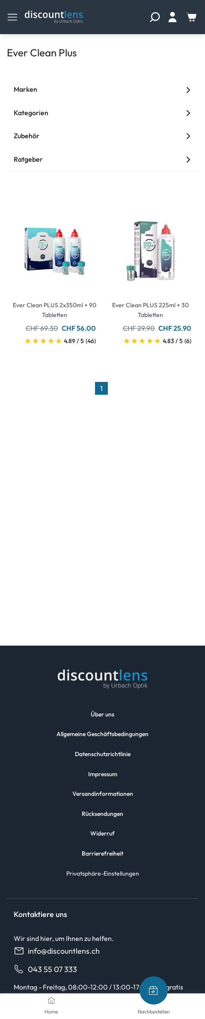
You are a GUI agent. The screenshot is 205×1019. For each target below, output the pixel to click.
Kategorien (102, 112)
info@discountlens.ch (57, 951)
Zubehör (102, 135)
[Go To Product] (55, 246)
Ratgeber (102, 159)
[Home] (51, 1000)
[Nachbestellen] (154, 990)
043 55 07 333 (45, 969)
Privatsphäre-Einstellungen (102, 873)
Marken (102, 89)
